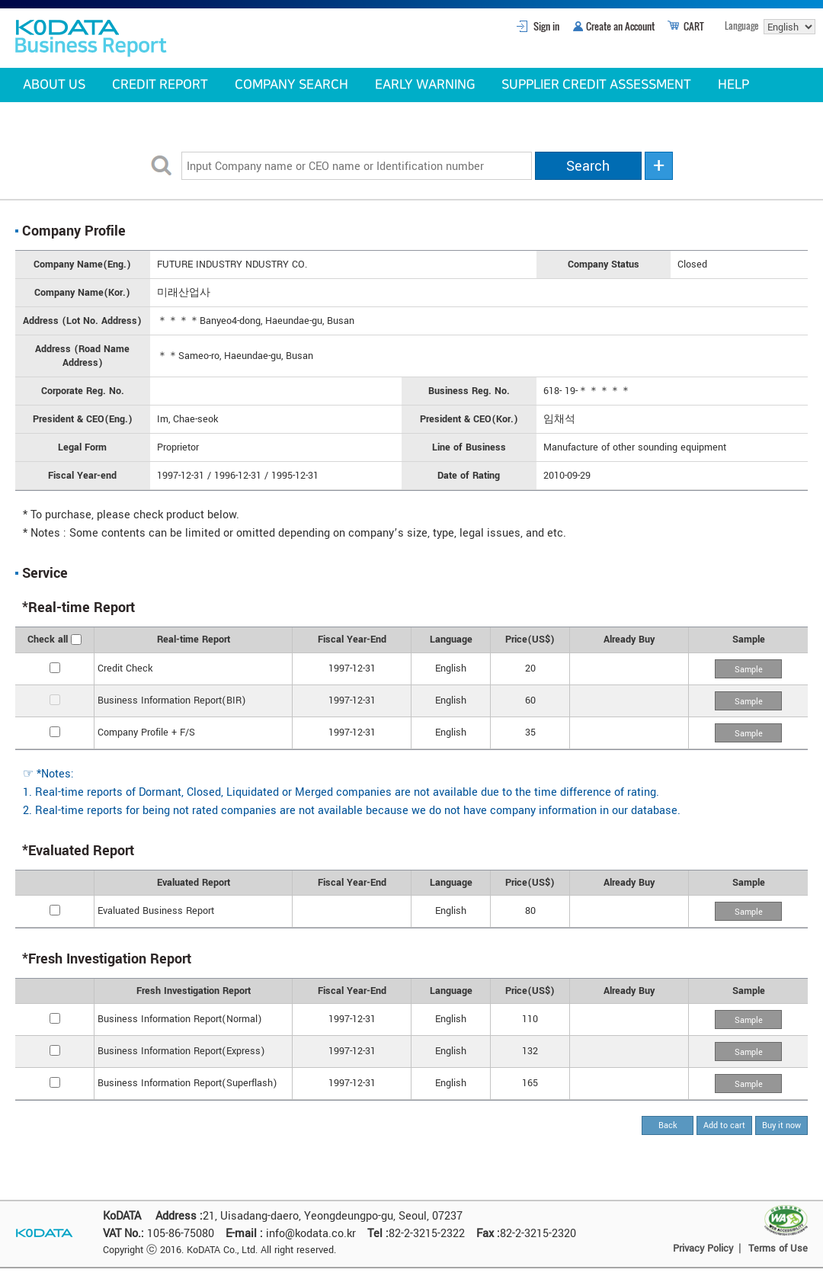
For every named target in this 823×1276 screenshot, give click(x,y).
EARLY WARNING (425, 84)
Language (741, 25)
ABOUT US (54, 84)
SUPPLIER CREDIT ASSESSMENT (596, 84)
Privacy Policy (703, 1248)
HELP (733, 84)
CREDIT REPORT (160, 84)
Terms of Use (778, 1248)
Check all (47, 639)
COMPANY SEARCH (291, 84)
